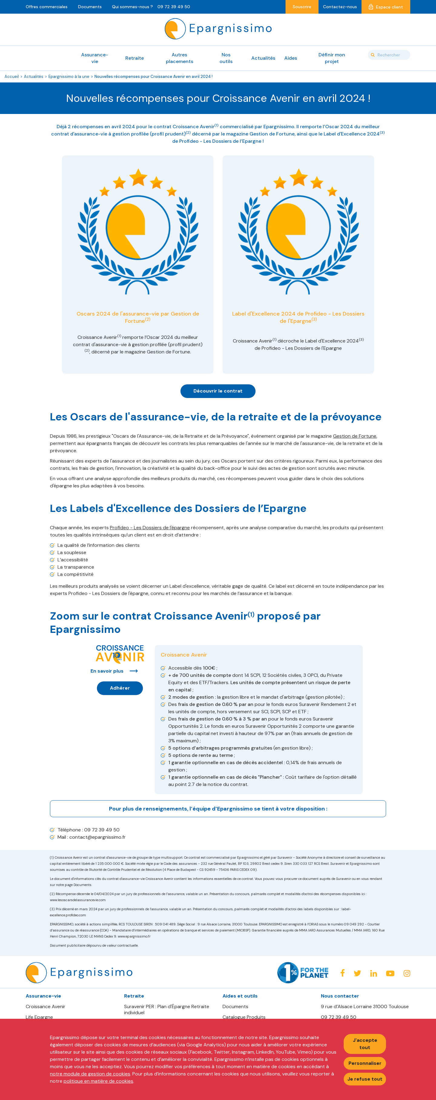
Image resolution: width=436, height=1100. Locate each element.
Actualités (33, 76)
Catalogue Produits (244, 1017)
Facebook (342, 973)
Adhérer (120, 688)
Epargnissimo (218, 28)
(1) (216, 125)
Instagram (407, 973)
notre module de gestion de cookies (90, 1074)
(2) (188, 132)
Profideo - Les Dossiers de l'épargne (150, 527)
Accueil (12, 76)
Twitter (357, 973)
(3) (382, 132)
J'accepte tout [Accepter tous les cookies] (365, 1044)
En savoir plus (107, 671)
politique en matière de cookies (98, 1081)
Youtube (390, 974)
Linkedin (373, 973)
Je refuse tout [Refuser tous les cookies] (364, 1079)
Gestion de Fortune (354, 436)
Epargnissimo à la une (68, 76)
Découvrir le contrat (218, 391)
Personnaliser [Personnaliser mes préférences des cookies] (365, 1063)
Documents (235, 1007)
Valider (373, 55)
